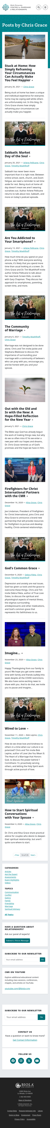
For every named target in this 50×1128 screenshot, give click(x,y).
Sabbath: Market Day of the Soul (17, 154)
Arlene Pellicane (30, 162)
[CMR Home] (16, 7)
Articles (8, 871)
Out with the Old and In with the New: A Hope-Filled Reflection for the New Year (21, 414)
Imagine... (12, 653)
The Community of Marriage (17, 328)
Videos (8, 882)
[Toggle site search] (38, 7)
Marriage (9, 906)
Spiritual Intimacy (12, 909)
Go (42, 959)
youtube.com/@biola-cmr (17, 988)
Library (40, 1111)
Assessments (10, 877)
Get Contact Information (25, 1040)
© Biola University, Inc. (25, 1104)
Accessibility (31, 1119)
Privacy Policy (20, 1119)
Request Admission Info (27, 1111)
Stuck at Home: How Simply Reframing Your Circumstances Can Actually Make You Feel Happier (20, 73)
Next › (33, 855)
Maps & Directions (25, 1100)
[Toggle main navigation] (45, 7)
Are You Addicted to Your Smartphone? (20, 240)
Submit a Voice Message (17, 940)
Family (8, 900)
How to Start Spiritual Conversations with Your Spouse (21, 813)
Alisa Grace (31, 502)
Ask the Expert (11, 874)
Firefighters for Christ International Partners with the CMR (22, 492)
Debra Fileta (30, 574)
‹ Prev (16, 855)
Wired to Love (15, 728)
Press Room (36, 1115)
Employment (25, 1115)
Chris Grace (28, 86)
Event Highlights (12, 880)
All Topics (9, 914)
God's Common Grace (21, 568)
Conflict (8, 895)
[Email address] (22, 959)
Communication (12, 892)
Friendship (9, 903)
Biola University (25, 1085)
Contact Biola (12, 1111)
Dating (8, 898)
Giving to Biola (14, 1115)
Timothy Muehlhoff (20, 165)
